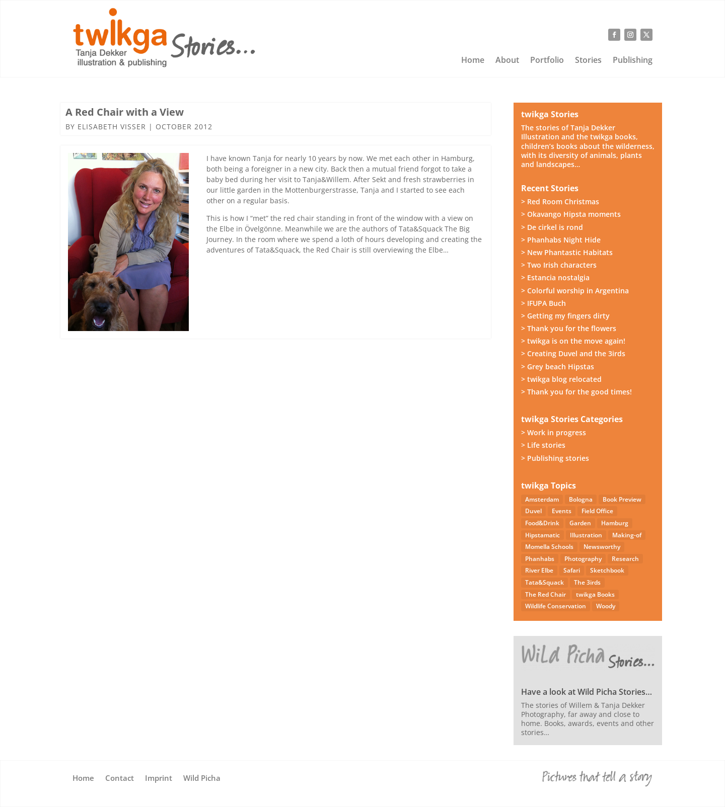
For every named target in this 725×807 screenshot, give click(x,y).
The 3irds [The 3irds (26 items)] (587, 582)
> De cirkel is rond (552, 227)
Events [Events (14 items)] (561, 511)
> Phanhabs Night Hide (561, 240)
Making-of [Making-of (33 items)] (626, 535)
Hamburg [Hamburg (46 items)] (614, 523)
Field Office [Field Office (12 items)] (597, 511)
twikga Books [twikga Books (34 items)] (595, 594)
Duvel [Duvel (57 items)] (533, 511)
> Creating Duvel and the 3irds (573, 353)
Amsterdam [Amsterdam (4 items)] (542, 499)
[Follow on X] (646, 35)
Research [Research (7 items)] (625, 558)
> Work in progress (553, 432)
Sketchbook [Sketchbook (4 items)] (607, 570)
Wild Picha (202, 778)
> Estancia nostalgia (555, 277)
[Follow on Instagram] (630, 35)
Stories (588, 60)
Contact (119, 778)
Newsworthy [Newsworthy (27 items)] (602, 546)
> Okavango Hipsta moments (571, 214)
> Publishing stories (555, 458)
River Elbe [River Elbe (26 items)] (539, 570)
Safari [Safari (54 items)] (571, 570)
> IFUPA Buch (543, 303)
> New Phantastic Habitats (567, 252)
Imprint (158, 778)
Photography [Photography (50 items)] (583, 558)
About (507, 60)
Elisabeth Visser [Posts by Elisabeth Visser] (112, 126)
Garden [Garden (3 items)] (580, 523)
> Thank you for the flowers (568, 328)
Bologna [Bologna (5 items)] (581, 499)
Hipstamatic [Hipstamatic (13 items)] (542, 535)
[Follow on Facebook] (614, 35)
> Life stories (543, 445)
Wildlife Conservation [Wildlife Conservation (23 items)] (555, 606)
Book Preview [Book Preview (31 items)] (622, 499)
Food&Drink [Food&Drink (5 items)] (542, 523)
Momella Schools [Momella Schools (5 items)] (549, 546)
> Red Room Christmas (560, 201)
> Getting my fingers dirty (565, 315)
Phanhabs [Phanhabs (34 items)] (539, 558)
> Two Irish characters (559, 265)
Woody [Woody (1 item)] (605, 606)
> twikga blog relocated (561, 379)
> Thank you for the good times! (576, 391)
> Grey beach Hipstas (557, 366)
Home (472, 60)
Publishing (632, 60)
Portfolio (547, 60)
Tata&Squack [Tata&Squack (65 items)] (544, 582)
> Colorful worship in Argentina (575, 290)
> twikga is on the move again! (573, 341)
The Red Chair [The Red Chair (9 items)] (545, 594)
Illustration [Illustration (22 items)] (586, 535)
